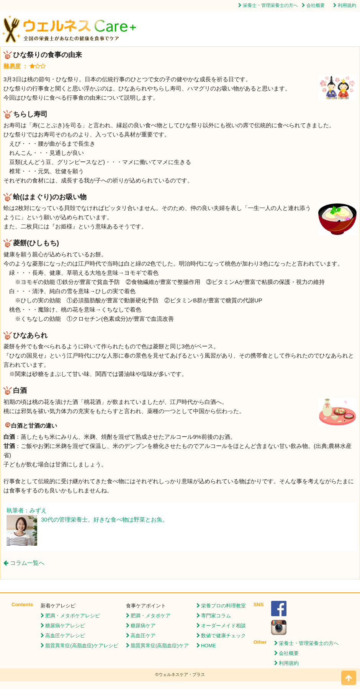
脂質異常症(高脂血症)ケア (160, 645)
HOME (208, 645)
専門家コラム (216, 615)
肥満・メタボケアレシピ (72, 615)
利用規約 (347, 5)
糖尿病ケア (143, 625)
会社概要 (315, 5)
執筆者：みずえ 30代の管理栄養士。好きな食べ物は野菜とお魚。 (87, 515)
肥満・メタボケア (150, 615)
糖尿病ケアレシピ (65, 625)
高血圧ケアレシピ (65, 635)
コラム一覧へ (23, 562)
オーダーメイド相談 (223, 625)
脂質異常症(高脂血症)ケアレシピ (81, 645)
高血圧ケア (143, 635)
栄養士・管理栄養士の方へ (270, 5)
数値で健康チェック (223, 635)
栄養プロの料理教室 (223, 606)
